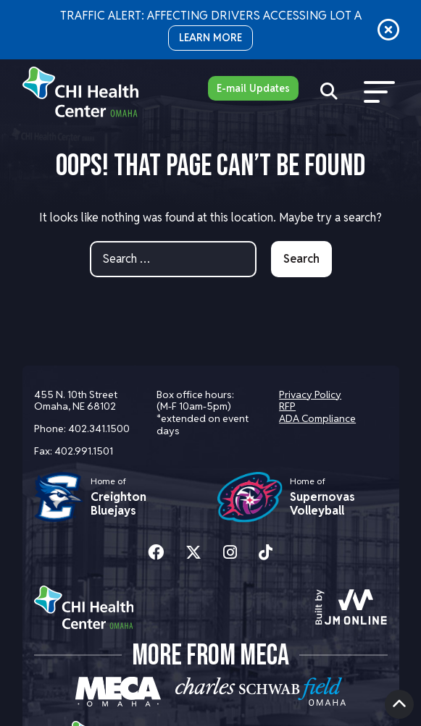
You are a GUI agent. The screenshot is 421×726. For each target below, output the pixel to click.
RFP (287, 406)
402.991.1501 (83, 450)
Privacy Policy (310, 394)
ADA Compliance (317, 418)
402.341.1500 (99, 428)
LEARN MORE (210, 37)
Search (301, 258)
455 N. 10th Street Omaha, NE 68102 (75, 400)
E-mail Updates (253, 88)
